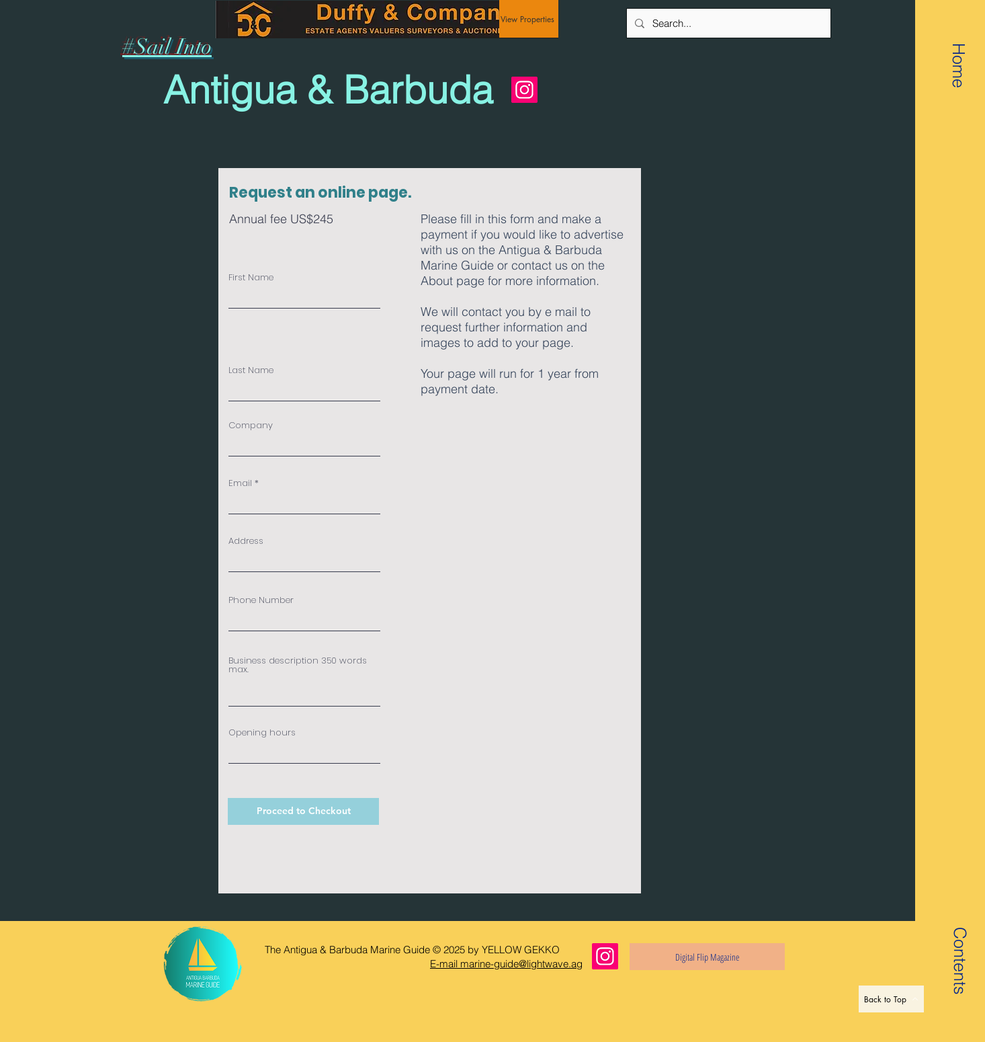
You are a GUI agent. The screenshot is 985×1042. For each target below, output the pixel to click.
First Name (250, 277)
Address (245, 540)
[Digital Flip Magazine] (707, 956)
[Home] (959, 65)
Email (240, 483)
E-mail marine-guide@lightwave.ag (506, 963)
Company (250, 425)
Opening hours (262, 732)
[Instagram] (524, 90)
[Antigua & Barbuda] (334, 90)
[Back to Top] (891, 999)
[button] (959, 943)
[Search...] (727, 23)
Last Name (250, 370)
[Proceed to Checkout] (303, 811)
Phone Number (261, 600)
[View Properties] (528, 19)
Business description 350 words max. (297, 665)
